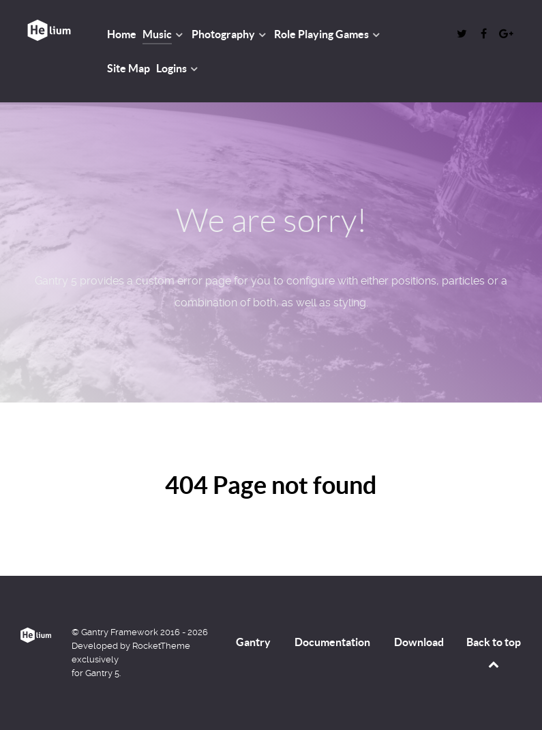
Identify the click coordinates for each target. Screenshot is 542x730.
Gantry (253, 642)
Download (419, 642)
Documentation (332, 642)
